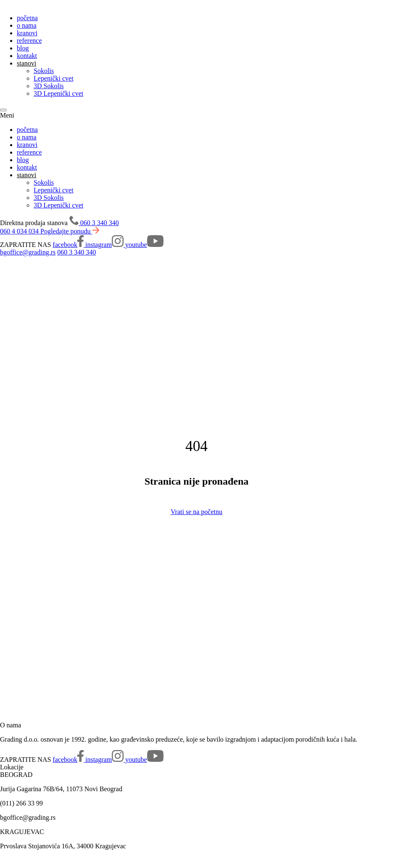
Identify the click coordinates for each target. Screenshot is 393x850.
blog (23, 48)
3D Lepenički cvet (58, 93)
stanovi (26, 63)
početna (27, 17)
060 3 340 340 (76, 252)
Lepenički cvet (54, 78)
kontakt (27, 55)
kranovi (27, 33)
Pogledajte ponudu (69, 231)
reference (29, 40)
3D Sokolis (49, 85)
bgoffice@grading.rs (27, 252)
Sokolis (44, 70)
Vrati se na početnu (196, 511)
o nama (27, 25)
